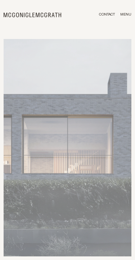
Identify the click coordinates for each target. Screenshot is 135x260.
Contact (107, 14)
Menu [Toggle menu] (125, 14)
